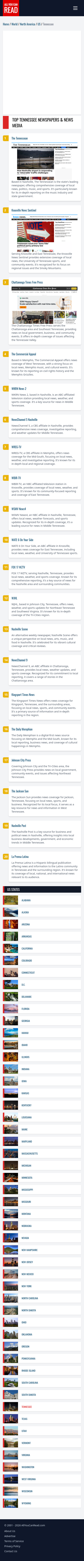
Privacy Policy (12, 1546)
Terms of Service (14, 1541)
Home (6, 24)
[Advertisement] (42, 72)
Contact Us (10, 1551)
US (39, 24)
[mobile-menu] (76, 8)
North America (27, 24)
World (14, 24)
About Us (9, 1531)
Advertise (10, 1536)
